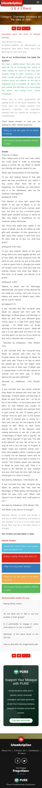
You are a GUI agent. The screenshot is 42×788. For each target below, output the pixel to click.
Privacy (22, 753)
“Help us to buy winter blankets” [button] (17, 566)
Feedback (34, 751)
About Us (6, 751)
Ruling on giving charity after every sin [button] (20, 556)
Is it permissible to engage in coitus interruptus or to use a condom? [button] (21, 625)
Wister (21, 774)
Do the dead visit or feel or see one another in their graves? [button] (21, 615)
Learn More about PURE (21, 720)
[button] (19, 28)
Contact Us (20, 751)
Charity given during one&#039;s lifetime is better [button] (21, 142)
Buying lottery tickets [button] (13, 603)
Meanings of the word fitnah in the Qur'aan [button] (21, 636)
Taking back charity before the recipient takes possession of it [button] (21, 548)
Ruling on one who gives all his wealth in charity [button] (21, 132)
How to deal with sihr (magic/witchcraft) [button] (21, 644)
